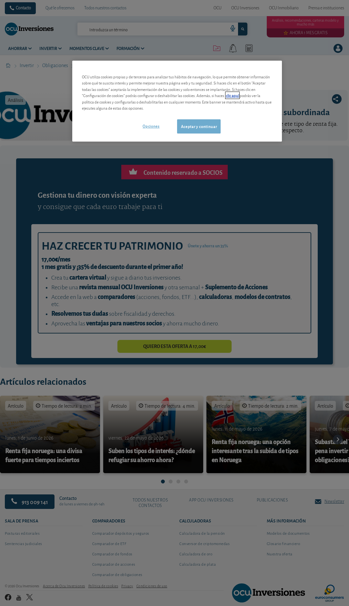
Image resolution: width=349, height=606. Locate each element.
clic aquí (232, 95)
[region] (177, 101)
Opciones (151, 126)
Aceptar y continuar (199, 126)
